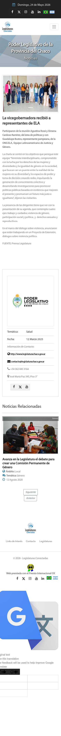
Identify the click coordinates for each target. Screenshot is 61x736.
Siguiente (30, 492)
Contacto (31, 541)
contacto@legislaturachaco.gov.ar (25, 362)
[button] (6, 94)
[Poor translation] (14, 672)
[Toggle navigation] (54, 27)
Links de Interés (14, 541)
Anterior (30, 498)
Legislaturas (45, 541)
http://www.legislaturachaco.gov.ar (26, 354)
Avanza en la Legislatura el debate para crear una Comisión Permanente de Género (28, 463)
